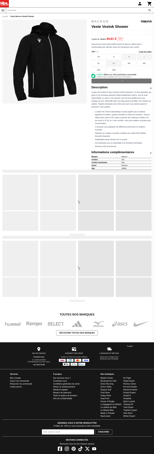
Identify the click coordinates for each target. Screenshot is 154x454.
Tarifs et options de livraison (65, 395)
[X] (87, 449)
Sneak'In (127, 395)
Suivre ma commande (19, 381)
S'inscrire (103, 432)
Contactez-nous (38, 357)
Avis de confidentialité (62, 398)
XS (98, 57)
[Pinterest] (73, 449)
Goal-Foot (105, 398)
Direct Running (107, 384)
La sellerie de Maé (109, 407)
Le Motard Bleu (107, 410)
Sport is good (129, 401)
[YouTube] (94, 449)
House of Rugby (108, 401)
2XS (98, 70)
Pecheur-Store (129, 384)
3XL (129, 63)
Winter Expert (129, 416)
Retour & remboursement (64, 387)
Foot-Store (105, 393)
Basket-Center (107, 378)
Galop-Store (106, 395)
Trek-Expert (128, 407)
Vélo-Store (128, 413)
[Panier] (149, 3)
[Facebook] (60, 449)
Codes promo (16, 387)
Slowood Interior (130, 390)
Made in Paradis (108, 413)
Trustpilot (130, 346)
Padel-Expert (129, 381)
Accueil (5, 16)
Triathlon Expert (130, 410)
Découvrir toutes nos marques (77, 333)
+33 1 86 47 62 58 (39, 365)
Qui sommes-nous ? (62, 378)
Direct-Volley (106, 387)
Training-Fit (128, 404)
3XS (113, 70)
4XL (144, 63)
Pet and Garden (130, 387)
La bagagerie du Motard (111, 404)
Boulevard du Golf (108, 381)
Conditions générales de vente (66, 384)
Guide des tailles (145, 52)
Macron (121, 21)
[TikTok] (80, 449)
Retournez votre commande (109, 359)
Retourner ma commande (21, 384)
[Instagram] (66, 449)
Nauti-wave (105, 416)
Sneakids (127, 398)
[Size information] (97, 52)
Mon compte (15, 378)
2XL (113, 63)
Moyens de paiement (62, 393)
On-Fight (127, 378)
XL (99, 63)
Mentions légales (60, 390)
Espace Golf (106, 390)
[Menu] (3, 10)
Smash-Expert (129, 393)
